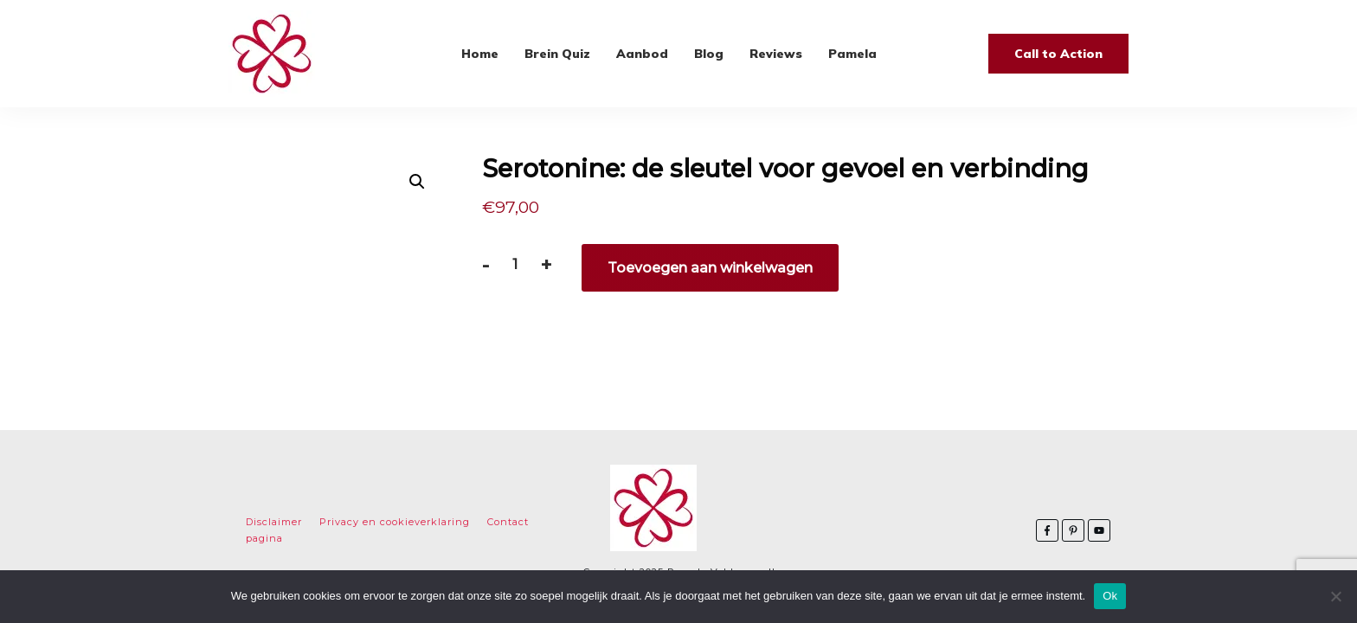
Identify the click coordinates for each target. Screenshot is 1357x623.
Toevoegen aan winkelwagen (710, 268)
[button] (417, 181)
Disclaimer (274, 522)
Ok (1110, 595)
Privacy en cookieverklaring (394, 522)
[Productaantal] (514, 264)
